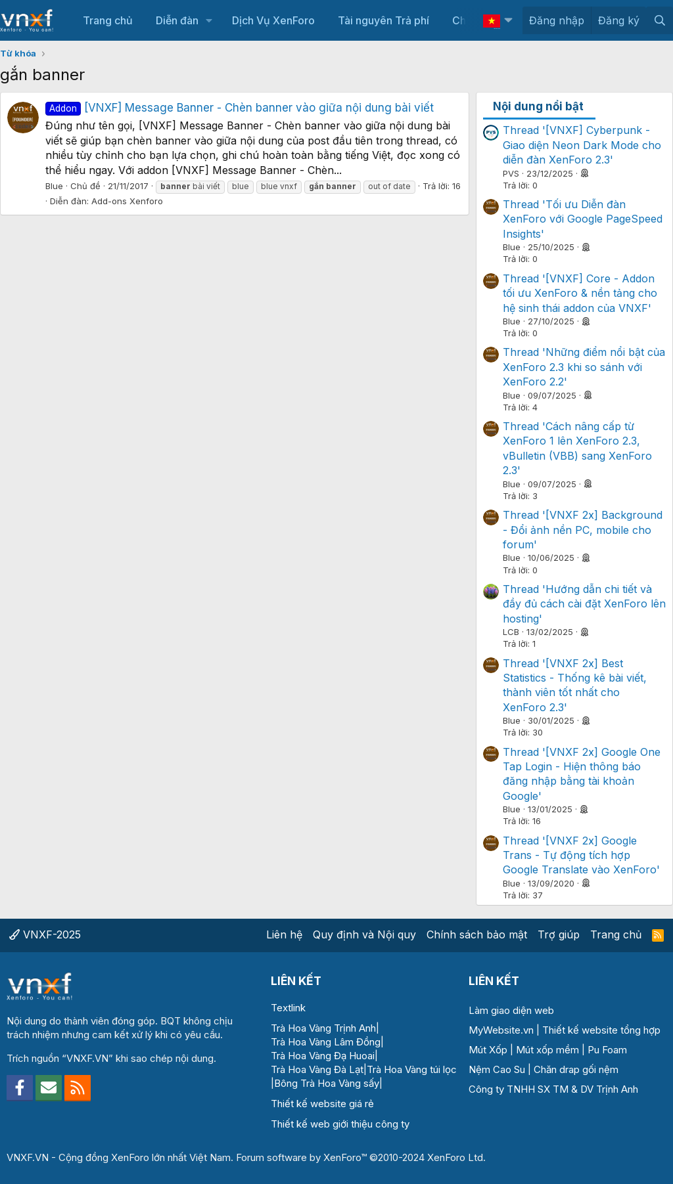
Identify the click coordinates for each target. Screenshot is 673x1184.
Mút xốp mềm (547, 1049)
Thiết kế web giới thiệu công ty (340, 1124)
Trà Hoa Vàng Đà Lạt (317, 1069)
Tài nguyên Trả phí (383, 20)
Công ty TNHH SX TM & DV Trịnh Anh (553, 1089)
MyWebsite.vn (501, 1030)
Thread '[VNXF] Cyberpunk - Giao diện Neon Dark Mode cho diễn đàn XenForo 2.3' (582, 144)
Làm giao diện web (511, 1010)
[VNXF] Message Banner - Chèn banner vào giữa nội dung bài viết (239, 107)
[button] (209, 20)
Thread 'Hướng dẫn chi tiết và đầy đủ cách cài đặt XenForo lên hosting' (584, 603)
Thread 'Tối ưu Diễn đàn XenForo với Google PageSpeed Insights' (582, 219)
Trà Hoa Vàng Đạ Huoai (323, 1055)
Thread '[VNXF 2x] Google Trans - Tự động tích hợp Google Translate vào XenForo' (581, 855)
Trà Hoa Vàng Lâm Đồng (326, 1042)
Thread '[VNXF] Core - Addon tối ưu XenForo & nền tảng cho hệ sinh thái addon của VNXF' (580, 293)
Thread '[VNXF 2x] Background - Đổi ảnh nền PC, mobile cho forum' (582, 529)
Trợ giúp (559, 934)
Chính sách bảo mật (477, 934)
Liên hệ (284, 934)
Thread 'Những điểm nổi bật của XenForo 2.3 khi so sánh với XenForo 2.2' (584, 366)
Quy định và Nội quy (364, 934)
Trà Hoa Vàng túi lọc (412, 1069)
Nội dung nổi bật (538, 106)
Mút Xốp (488, 1049)
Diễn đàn (177, 20)
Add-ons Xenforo (127, 201)
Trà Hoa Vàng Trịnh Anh (323, 1028)
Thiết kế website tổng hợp (601, 1030)
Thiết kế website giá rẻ (322, 1103)
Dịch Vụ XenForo (273, 20)
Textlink (288, 1007)
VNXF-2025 (45, 934)
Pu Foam (607, 1049)
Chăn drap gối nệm (576, 1069)
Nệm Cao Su (497, 1069)
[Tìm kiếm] (659, 20)
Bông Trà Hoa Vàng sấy (326, 1083)
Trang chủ (108, 20)
